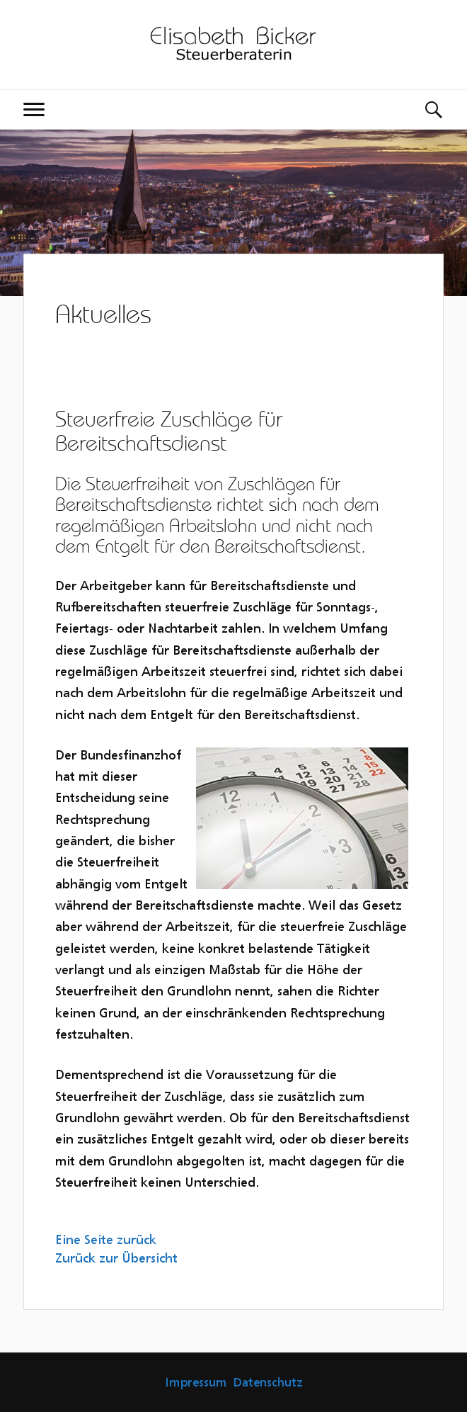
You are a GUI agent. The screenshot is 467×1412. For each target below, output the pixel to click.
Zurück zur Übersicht (116, 1257)
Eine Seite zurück (105, 1239)
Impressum (196, 1382)
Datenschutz (268, 1382)
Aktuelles (103, 313)
